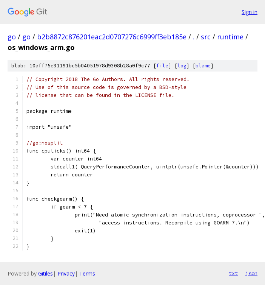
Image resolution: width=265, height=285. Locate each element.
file (162, 65)
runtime (230, 36)
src (206, 36)
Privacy (66, 273)
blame (203, 65)
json (251, 273)
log (181, 65)
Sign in (249, 12)
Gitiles (45, 273)
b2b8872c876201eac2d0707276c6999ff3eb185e (111, 36)
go (12, 36)
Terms (87, 273)
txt (233, 273)
